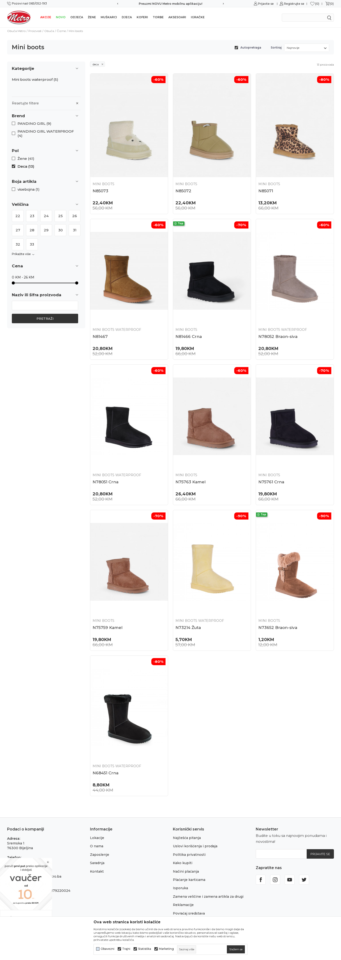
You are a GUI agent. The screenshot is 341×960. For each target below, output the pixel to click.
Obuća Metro (16, 31)
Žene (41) (26, 159)
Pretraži (45, 318)
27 (18, 230)
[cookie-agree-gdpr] (236, 949)
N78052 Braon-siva (277, 336)
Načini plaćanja (186, 871)
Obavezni (107, 948)
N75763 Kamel (190, 482)
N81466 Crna (188, 336)
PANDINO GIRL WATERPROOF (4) (46, 133)
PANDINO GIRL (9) (34, 123)
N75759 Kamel (107, 627)
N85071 (265, 190)
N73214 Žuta (188, 627)
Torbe (158, 17)
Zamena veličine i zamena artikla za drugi (208, 896)
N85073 (100, 190)
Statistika (144, 948)
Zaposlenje (99, 854)
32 (18, 244)
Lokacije (97, 838)
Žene (92, 17)
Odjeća (76, 17)
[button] (46, 116)
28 (32, 230)
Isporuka (180, 888)
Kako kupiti (182, 863)
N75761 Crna (271, 482)
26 (74, 216)
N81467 (100, 336)
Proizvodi (34, 31)
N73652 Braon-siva (277, 627)
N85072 (183, 190)
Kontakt (97, 871)
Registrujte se (294, 3)
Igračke (198, 17)
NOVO (61, 17)
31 (74, 230)
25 (60, 216)
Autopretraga (250, 47)
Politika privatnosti (189, 854)
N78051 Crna (105, 482)
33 (32, 244)
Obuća (49, 31)
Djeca (127, 17)
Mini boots (103, 184)
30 (60, 230)
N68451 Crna (105, 773)
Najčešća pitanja (187, 838)
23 (32, 216)
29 (46, 230)
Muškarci (109, 17)
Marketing (166, 948)
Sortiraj (276, 47)
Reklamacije (183, 905)
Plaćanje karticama (189, 880)
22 (17, 216)
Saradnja (97, 863)
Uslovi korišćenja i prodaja (195, 846)
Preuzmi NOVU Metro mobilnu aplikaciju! (170, 3)
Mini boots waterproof (35, 79)
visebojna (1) (29, 189)
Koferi (142, 17)
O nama (96, 846)
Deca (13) (26, 166)
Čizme (61, 31)
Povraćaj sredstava (189, 913)
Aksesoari (177, 17)
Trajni (126, 948)
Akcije (45, 17)
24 (46, 216)
